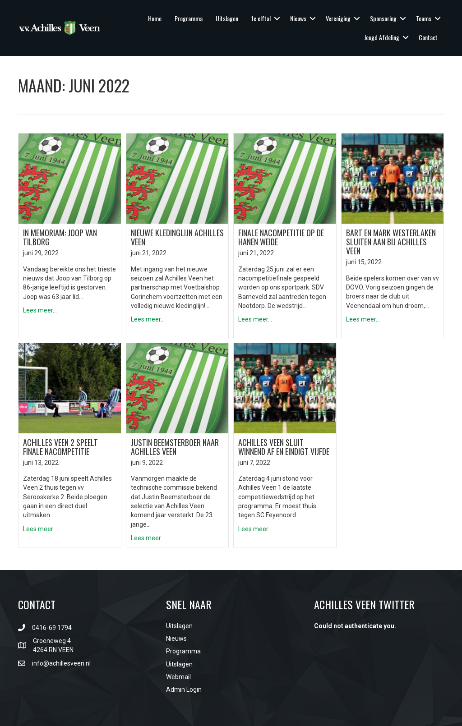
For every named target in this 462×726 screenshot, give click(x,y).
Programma (189, 18)
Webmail (178, 676)
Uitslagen (227, 18)
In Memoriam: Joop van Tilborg (60, 237)
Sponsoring (383, 18)
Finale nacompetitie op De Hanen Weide (281, 237)
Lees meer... (40, 310)
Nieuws (298, 18)
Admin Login (184, 689)
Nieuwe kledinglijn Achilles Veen (177, 237)
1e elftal (261, 18)
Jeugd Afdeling (381, 37)
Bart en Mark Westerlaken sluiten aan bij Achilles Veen (391, 242)
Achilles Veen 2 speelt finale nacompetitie (60, 447)
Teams (423, 18)
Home (155, 18)
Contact (428, 37)
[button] (277, 18)
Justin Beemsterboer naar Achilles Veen (175, 447)
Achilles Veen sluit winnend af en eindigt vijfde (283, 447)
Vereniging (338, 18)
